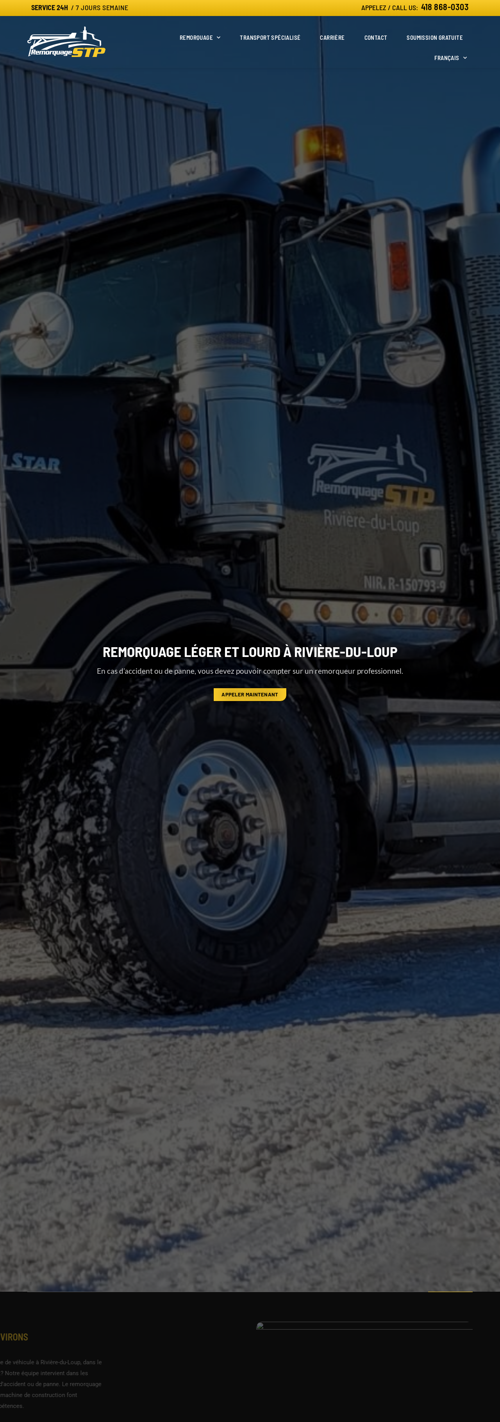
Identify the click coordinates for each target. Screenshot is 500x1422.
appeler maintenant (249, 694)
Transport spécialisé (270, 37)
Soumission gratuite (435, 37)
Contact (376, 37)
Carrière (332, 37)
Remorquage (200, 38)
